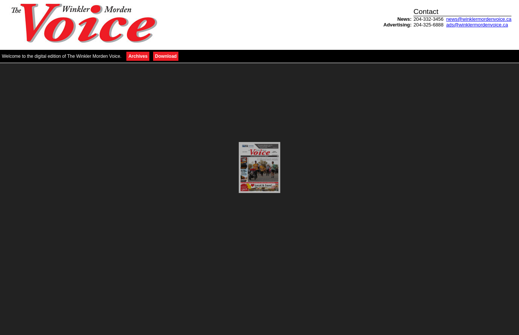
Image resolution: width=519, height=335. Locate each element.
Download (166, 56)
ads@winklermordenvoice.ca (477, 25)
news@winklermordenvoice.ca (478, 19)
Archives (137, 56)
